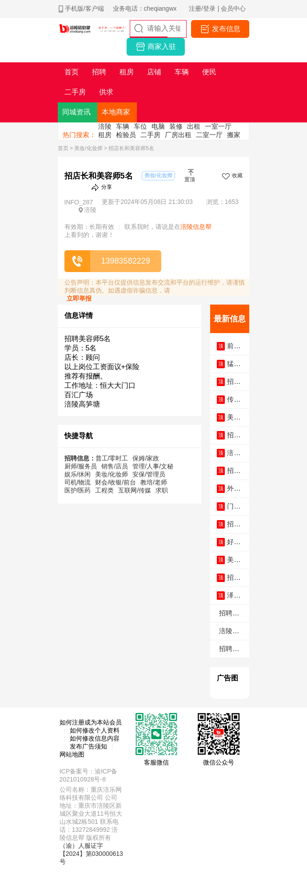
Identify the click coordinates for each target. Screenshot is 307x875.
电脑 (158, 126)
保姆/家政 (145, 458)
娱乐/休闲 (77, 474)
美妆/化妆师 (88, 148)
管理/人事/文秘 (152, 466)
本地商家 (116, 112)
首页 (63, 148)
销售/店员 (114, 466)
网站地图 (72, 754)
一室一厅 (218, 126)
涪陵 (105, 126)
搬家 (233, 134)
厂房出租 (178, 134)
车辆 (122, 126)
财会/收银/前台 (115, 482)
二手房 (150, 134)
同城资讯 (76, 112)
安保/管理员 (148, 474)
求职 (161, 490)
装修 (176, 126)
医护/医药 (77, 490)
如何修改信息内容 (95, 738)
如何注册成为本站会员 (91, 722)
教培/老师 (153, 482)
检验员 (126, 134)
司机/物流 (77, 482)
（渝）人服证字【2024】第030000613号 (91, 853)
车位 (140, 126)
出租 (193, 126)
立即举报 (79, 298)
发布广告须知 (88, 746)
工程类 (104, 490)
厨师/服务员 (80, 466)
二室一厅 (209, 134)
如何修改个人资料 (95, 730)
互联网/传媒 (134, 490)
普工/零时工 (112, 458)
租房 (105, 134)
